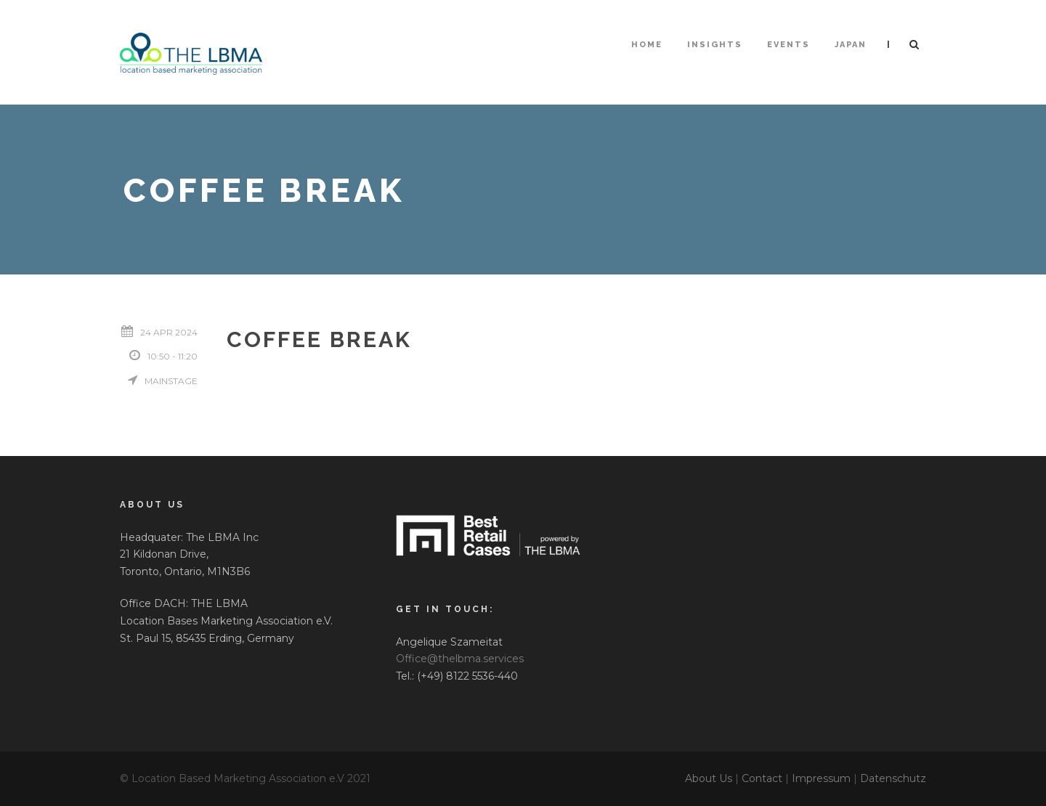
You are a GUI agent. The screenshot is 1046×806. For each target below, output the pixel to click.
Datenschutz (893, 778)
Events (788, 44)
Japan (851, 44)
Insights (714, 44)
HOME (646, 44)
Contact (762, 778)
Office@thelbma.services (460, 658)
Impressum (821, 778)
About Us (708, 778)
